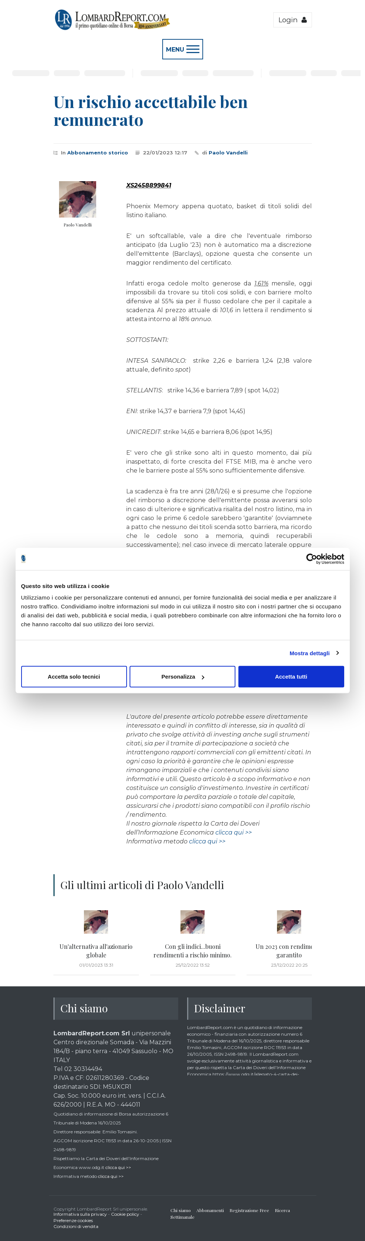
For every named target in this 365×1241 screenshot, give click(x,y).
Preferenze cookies (73, 1220)
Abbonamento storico (97, 153)
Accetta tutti (291, 676)
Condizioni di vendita (75, 1226)
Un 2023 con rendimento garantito (289, 950)
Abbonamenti (210, 1210)
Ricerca (282, 1210)
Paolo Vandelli (228, 153)
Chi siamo (180, 1210)
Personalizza (183, 676)
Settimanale (182, 1217)
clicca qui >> (233, 832)
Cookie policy (125, 1214)
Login (292, 20)
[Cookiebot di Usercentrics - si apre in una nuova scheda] (311, 558)
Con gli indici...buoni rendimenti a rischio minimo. (192, 950)
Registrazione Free (249, 1210)
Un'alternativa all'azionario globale (96, 950)
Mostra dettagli (310, 653)
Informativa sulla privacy (80, 1214)
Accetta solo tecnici (74, 676)
